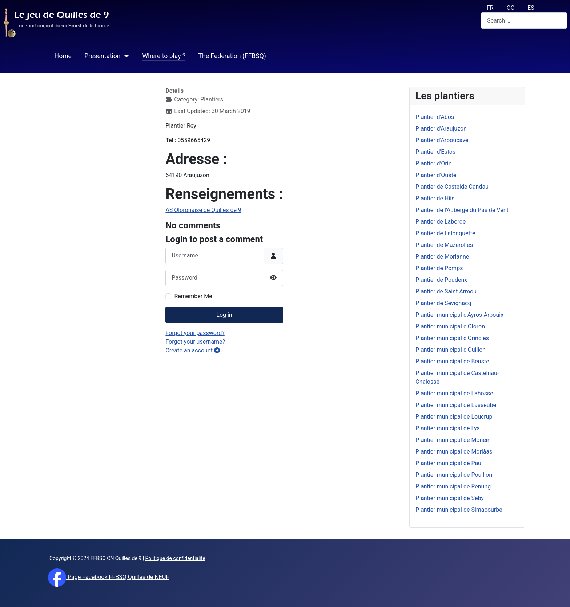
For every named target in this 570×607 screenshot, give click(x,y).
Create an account (192, 350)
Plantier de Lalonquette (445, 233)
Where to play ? (164, 56)
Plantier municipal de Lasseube (456, 405)
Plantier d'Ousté (436, 175)
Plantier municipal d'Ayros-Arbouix (459, 314)
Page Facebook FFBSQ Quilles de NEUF (117, 577)
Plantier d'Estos (435, 151)
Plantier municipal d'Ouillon (451, 349)
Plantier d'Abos (435, 116)
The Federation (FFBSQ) (232, 56)
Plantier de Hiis (435, 198)
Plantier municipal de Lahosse (454, 393)
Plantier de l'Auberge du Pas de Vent (462, 210)
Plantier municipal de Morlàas (454, 451)
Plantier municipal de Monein (453, 439)
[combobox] (524, 20)
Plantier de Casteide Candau (452, 186)
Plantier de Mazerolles (444, 244)
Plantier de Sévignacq (443, 303)
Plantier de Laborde (441, 221)
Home (63, 56)
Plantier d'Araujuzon (441, 128)
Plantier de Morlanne (442, 256)
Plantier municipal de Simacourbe (459, 509)
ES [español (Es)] (530, 7)
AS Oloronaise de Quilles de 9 (203, 210)
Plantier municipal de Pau (448, 463)
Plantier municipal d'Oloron (450, 326)
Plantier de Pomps (439, 268)
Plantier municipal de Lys (448, 428)
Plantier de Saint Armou (446, 291)
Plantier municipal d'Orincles (452, 338)
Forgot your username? (195, 341)
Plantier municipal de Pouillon (454, 474)
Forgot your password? (194, 333)
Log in (224, 314)
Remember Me (193, 296)
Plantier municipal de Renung (453, 486)
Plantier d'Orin (434, 163)
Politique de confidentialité (175, 558)
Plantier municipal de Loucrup (454, 416)
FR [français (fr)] (490, 7)
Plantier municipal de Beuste (452, 361)
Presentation (102, 56)
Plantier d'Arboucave (442, 140)
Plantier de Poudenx (441, 279)
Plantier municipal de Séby (450, 498)
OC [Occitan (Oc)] (510, 7)
